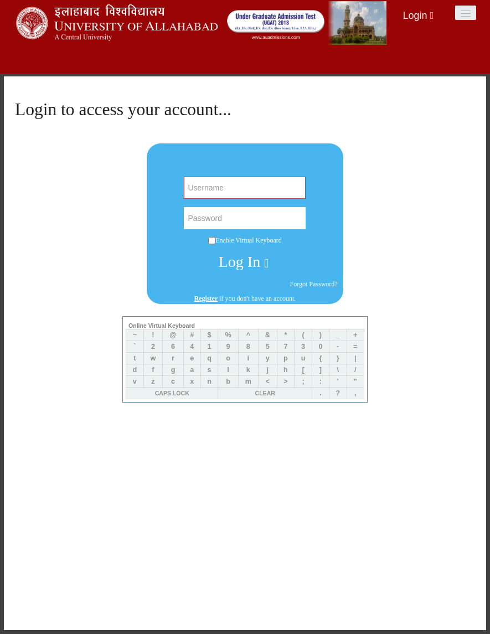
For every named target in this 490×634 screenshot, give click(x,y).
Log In (244, 262)
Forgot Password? (314, 284)
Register (206, 298)
